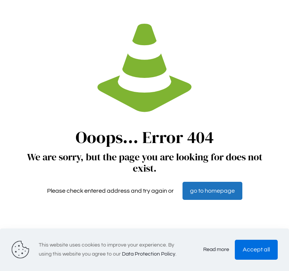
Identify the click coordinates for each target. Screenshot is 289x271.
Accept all (256, 250)
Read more (216, 249)
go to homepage (212, 191)
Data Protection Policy (148, 254)
